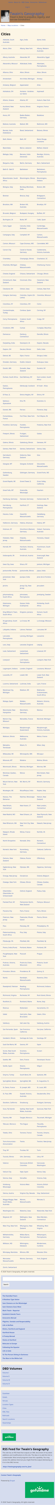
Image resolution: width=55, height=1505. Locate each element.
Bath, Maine (7, 139)
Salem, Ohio (41, 1014)
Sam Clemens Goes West (12, 1307)
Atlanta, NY (24, 100)
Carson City (7, 250)
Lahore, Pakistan (26, 630)
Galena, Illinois (8, 442)
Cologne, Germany (9, 295)
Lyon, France (41, 684)
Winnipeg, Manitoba (10, 1252)
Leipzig (39, 645)
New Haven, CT (25, 806)
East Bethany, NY (26, 377)
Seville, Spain (7, 1066)
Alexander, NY (25, 57)
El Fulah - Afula (42, 386)
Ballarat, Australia (9, 124)
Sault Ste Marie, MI (9, 1044)
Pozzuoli (23, 954)
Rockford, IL (7, 1002)
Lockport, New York (44, 660)
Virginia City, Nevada (27, 1193)
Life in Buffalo (8, 1325)
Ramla (5, 978)
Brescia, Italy (24, 196)
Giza (38, 455)
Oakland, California (44, 849)
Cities (4, 1408)
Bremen (6, 196)
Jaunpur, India (25, 577)
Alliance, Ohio (8, 72)
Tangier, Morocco (26, 1118)
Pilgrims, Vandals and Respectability (16, 1322)
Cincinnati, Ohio (25, 280)
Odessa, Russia (25, 858)
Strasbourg (24, 1103)
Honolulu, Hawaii (43, 538)
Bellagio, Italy (8, 154)
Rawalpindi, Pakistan (10, 986)
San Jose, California (44, 1029)
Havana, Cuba (8, 514)
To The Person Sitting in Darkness (15, 1355)
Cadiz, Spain (41, 220)
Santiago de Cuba (26, 1038)
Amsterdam (7, 79)
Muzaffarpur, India (26, 790)
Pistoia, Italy (41, 932)
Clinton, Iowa (24, 289)
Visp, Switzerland (43, 1193)
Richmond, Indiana (44, 986)
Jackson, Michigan (43, 564)
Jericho (5, 586)
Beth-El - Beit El (8, 169)
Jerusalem (40, 586)
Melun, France (42, 736)
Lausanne (40, 636)
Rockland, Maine (26, 1002)
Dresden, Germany (9, 362)
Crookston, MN (8, 328)
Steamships (7, 1423)
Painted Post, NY (9, 902)
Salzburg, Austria (43, 1023)
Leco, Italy (6, 645)
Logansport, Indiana (10, 669)
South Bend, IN (25, 1075)
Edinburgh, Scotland (27, 386)
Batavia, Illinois (42, 130)
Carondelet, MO (42, 243)
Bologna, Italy (8, 187)
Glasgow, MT (7, 464)
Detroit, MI (7, 356)
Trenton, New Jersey (44, 1141)
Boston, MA (41, 187)
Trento (22, 1141)
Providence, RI (25, 971)
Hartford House (8, 1332)
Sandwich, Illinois (9, 1038)
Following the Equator (11, 1347)
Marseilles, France (26, 719)
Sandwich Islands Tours (11, 1314)
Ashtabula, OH (8, 91)
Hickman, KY (7, 529)
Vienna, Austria (8, 1193)
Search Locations (9, 1419)
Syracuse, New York (44, 1109)
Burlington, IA (8, 220)
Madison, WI (24, 690)
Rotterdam (24, 1008)
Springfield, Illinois (9, 1081)
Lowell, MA (24, 675)
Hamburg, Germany (10, 499)
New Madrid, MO (9, 814)
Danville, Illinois (42, 334)
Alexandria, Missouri (10, 64)
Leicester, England (26, 645)
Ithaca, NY (23, 564)
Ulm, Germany (25, 1157)
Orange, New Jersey (10, 876)
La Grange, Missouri (44, 621)
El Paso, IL (6, 395)
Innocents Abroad (9, 1318)
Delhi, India (41, 349)
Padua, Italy (41, 891)
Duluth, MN (7, 368)
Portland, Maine (26, 947)
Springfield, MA (25, 1081)
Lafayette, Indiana (9, 630)
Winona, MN (24, 1252)
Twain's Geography (27, 13)
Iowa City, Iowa (8, 564)
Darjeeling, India (9, 343)
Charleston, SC (42, 259)
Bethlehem (24, 169)
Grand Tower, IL (25, 481)
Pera (4, 926)
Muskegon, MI (8, 790)
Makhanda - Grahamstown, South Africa (42, 692)
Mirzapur (40, 754)
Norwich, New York (10, 849)
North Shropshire (9, 841)
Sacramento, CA (42, 1008)
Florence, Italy (42, 410)
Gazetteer (6, 1393)
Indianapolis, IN (8, 555)
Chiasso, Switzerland (27, 274)
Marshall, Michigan (44, 719)
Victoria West (24, 1184)
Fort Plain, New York (27, 416)
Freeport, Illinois (9, 434)
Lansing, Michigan (26, 636)
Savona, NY (24, 1044)
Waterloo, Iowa (25, 1211)
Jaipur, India (41, 571)
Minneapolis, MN (26, 754)
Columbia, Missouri (44, 295)
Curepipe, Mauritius (44, 328)
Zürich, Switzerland (10, 1267)
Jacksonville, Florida (10, 571)
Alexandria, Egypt (43, 57)
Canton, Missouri (9, 243)
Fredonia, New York (44, 425)
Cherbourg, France (43, 265)
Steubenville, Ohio (43, 1094)
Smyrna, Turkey (8, 1075)
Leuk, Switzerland (9, 651)
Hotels (5, 1397)
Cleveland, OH (8, 289)
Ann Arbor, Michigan (27, 79)
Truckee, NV (24, 1150)
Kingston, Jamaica (26, 612)
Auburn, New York (43, 100)
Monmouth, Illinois (10, 767)
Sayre (39, 1044)
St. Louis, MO (41, 1087)
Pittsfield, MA (25, 941)
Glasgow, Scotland (26, 464)
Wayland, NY (7, 1217)
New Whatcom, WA (10, 823)
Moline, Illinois (42, 760)
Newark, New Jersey (44, 823)
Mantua (40, 710)
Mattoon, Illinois (9, 736)
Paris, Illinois (41, 911)
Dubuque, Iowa (42, 362)
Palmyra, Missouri (43, 902)
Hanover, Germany (26, 499)
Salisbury (6, 1023)
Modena (23, 760)
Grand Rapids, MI (9, 481)
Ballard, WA (24, 124)
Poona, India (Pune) (10, 947)
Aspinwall (40, 91)
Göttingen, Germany (27, 473)
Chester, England (9, 274)
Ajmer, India (41, 40)
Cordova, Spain (25, 310)
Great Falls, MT (8, 490)
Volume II (6, 1376)
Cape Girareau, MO (27, 243)
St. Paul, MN (7, 1094)
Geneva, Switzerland (27, 449)
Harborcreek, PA (43, 499)
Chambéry (6, 259)
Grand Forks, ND (43, 473)
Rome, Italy (41, 1002)
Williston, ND (7, 1243)
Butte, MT (23, 220)
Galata (39, 434)
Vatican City (7, 1172)
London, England (26, 669)
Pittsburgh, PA (8, 941)
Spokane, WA (41, 1075)
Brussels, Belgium (9, 213)
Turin (39, 1150)
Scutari (39, 1051)
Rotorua (6, 1008)
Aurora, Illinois (25, 106)
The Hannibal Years (10, 1296)
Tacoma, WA (7, 1118)
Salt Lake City (25, 1023)
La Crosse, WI (25, 621)
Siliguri (39, 1066)
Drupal (12, 1481)
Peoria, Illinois (42, 917)
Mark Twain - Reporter (11, 1310)
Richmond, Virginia (10, 995)
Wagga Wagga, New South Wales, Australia (10, 1201)
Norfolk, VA (41, 832)
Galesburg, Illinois (26, 442)
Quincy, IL (40, 971)
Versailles (23, 1178)
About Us (17, 2)
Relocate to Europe (10, 1344)
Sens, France (24, 1060)
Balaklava (40, 115)
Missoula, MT (7, 760)
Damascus (6, 334)
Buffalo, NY (41, 213)
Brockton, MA (8, 204)
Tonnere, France (26, 1133)
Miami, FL (23, 745)
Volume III (6, 1380)
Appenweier (24, 85)
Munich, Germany (43, 782)
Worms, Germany (26, 1259)
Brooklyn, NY (41, 204)
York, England (42, 1259)
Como (39, 304)
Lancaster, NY (42, 630)
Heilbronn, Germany (10, 523)
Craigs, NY (40, 319)
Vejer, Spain (24, 1172)
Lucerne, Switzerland (10, 684)
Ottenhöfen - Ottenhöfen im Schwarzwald (8, 893)
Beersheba (7, 148)
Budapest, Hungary (27, 213)
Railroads (6, 1415)
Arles (39, 85)
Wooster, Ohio (42, 1252)
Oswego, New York (9, 882)
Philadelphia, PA (43, 926)
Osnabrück (24, 876)
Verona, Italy (7, 1178)
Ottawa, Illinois (25, 882)
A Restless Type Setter (11, 1299)
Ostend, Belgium (43, 876)
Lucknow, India (25, 684)
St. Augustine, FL (43, 1081)
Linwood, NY (41, 651)
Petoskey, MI (24, 926)
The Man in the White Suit (12, 1358)
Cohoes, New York (43, 289)
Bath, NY (23, 139)
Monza (22, 773)
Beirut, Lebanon (26, 148)
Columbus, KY (8, 304)
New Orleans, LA (26, 814)
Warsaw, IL (41, 1199)
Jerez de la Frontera (44, 577)
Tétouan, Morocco (9, 1124)
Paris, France (24, 911)
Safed (5, 1014)
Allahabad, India (26, 64)
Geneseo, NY (41, 442)
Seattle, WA (7, 1060)
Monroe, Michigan (26, 767)
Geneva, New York (9, 449)
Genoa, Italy (41, 449)
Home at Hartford (9, 1340)
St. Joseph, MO (25, 1087)
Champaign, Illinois (27, 259)
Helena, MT (41, 523)
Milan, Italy (41, 745)
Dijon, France (24, 356)
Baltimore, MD (42, 124)
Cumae (22, 328)
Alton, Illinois (24, 72)
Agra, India (24, 40)
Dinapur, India (42, 356)
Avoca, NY (6, 115)
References (43, 2)
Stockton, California (10, 1103)
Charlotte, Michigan (10, 265)
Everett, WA (7, 410)
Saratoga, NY (41, 1038)
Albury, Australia (9, 57)
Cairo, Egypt (7, 226)
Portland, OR (41, 947)
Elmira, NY (40, 395)
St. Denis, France (9, 1087)
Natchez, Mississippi (27, 797)
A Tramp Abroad (9, 1336)
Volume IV (6, 1384)
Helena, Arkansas (26, 523)
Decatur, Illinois (25, 349)
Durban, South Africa (10, 377)
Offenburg (40, 858)
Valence (5, 1163)
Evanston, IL (41, 401)
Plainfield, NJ (41, 941)
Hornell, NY (7, 547)
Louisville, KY (7, 675)
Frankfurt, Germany (10, 425)
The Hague (24, 1124)
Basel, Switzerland (26, 130)
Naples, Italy (41, 790)
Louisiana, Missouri (44, 669)
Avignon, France (43, 106)
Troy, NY (6, 1150)
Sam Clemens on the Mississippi (15, 1303)
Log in (27, 7)
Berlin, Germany (26, 163)
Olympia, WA (24, 867)
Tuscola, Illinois (8, 1157)
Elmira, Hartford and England (14, 1329)
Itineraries (34, 2)
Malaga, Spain (8, 701)
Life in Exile (7, 1351)
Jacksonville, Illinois (27, 571)
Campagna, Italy (9, 235)
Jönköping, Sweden (44, 594)
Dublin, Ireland (25, 362)
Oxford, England (26, 891)
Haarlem (40, 490)
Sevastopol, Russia (43, 1060)
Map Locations (13, 25)
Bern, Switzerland (43, 163)
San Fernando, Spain (10, 1029)
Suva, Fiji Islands (9, 1109)
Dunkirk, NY (41, 368)
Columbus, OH (25, 304)
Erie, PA (22, 401)
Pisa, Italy (23, 932)
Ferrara (22, 410)
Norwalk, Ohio (25, 841)
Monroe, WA (41, 767)
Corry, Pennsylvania (10, 319)
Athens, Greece (8, 100)
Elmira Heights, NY (26, 395)
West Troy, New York (10, 1226)
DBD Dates (25, 2)
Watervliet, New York (44, 1211)
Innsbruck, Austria (26, 555)
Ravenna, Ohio (42, 978)
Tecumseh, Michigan (44, 1118)
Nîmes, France (25, 832)
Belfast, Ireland (42, 148)
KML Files (6, 1412)
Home (10, 2)
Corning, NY (41, 310)
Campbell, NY (25, 235)
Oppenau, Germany (44, 867)
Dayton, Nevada (42, 343)
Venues (5, 1401)
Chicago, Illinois (42, 274)
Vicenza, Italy (41, 1178)
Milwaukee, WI (8, 754)
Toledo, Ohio (7, 1133)
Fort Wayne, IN (42, 416)
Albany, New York (26, 48)
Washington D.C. (9, 1211)
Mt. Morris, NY (25, 782)
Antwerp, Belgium (9, 85)
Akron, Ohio (7, 48)
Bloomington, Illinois (27, 178)
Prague (39, 954)
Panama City (7, 911)
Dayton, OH (7, 349)
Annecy (39, 79)
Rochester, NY (25, 995)
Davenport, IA (25, 343)
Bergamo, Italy (8, 163)
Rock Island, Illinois (44, 995)
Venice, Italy (41, 1172)
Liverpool (6, 660)
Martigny (6, 728)
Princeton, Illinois (9, 971)
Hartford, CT (24, 505)
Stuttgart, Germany (44, 1103)
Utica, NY (40, 1157)
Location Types (8, 1404)
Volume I (6, 1373)
